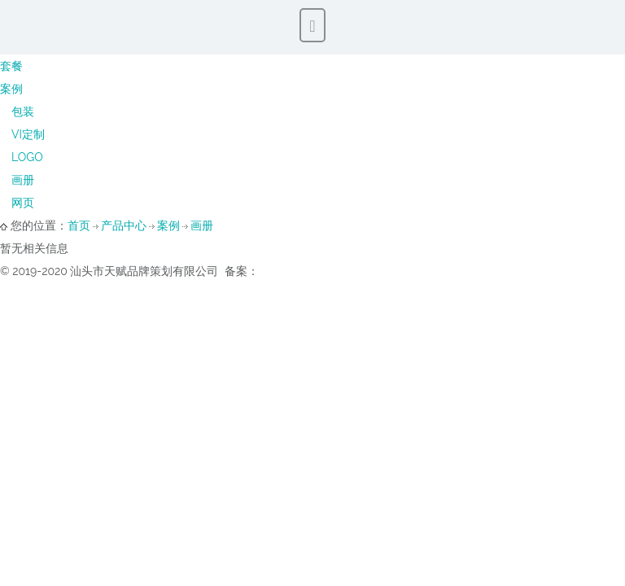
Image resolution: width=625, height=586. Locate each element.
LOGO (27, 157)
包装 (22, 111)
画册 (22, 179)
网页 (22, 202)
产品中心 (123, 225)
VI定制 (28, 134)
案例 (11, 88)
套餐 (11, 65)
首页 (79, 225)
